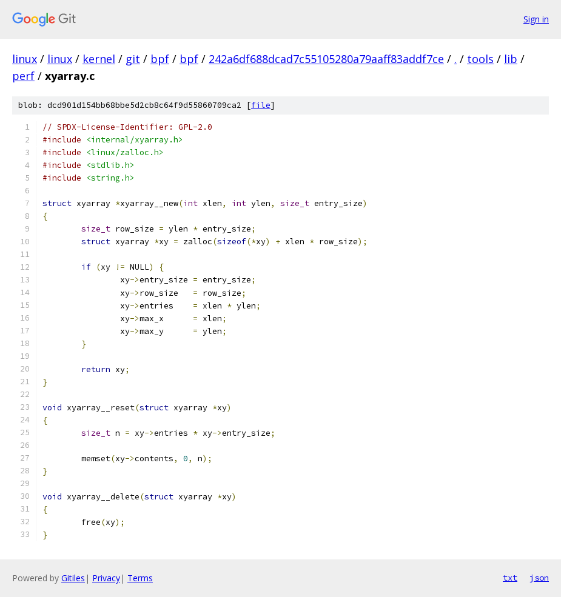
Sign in (536, 19)
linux (24, 59)
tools (480, 59)
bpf (159, 59)
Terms (140, 578)
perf (23, 75)
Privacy (106, 578)
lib (510, 59)
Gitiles (73, 578)
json (539, 577)
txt (510, 577)
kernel (98, 59)
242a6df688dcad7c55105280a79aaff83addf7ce (326, 59)
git (133, 59)
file (260, 105)
